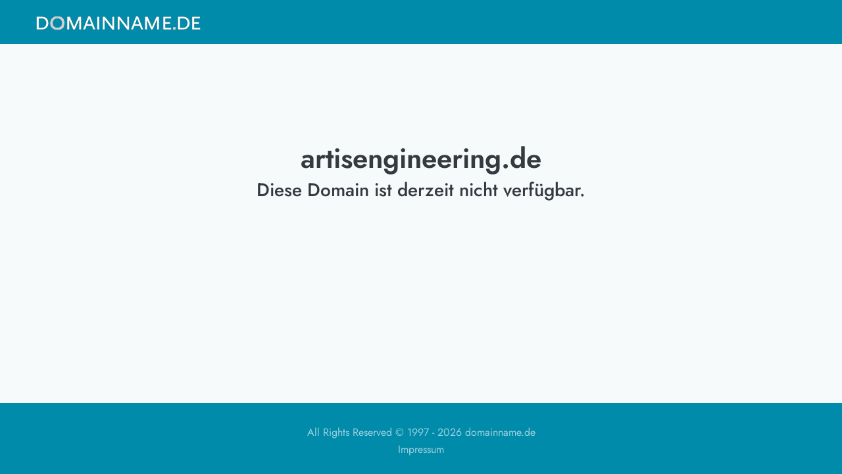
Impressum (421, 449)
